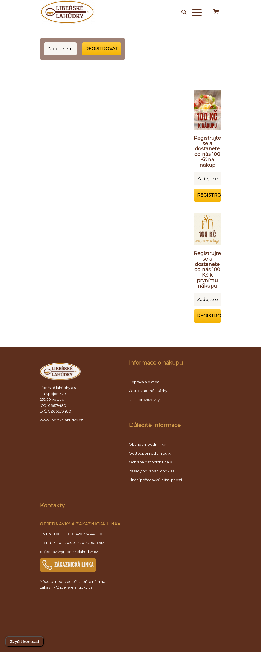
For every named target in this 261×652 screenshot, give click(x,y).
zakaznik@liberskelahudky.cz (66, 587)
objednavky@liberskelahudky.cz (69, 551)
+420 (90, 542)
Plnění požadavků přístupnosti (155, 480)
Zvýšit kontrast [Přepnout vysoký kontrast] (24, 641)
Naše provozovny (144, 399)
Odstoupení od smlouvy (150, 453)
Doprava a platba (144, 382)
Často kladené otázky (148, 390)
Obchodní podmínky (147, 444)
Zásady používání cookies (151, 471)
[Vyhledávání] (181, 12)
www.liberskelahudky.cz (61, 420)
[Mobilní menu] (194, 12)
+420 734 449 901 (88, 534)
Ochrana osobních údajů (150, 462)
